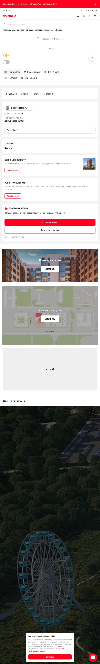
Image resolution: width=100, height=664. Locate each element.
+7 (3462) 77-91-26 (89, 10)
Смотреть (50, 268)
